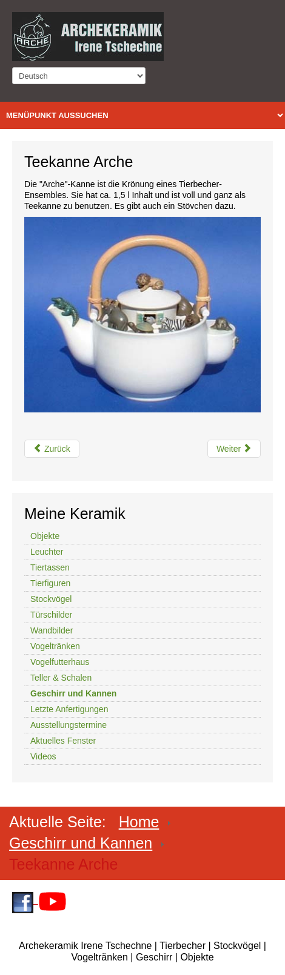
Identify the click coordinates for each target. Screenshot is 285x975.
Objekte (44, 536)
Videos (43, 756)
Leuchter (46, 552)
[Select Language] (79, 75)
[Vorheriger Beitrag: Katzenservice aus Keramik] (51, 449)
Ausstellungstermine (68, 725)
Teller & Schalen (61, 677)
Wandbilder (51, 630)
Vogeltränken (55, 646)
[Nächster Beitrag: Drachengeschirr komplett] (234, 449)
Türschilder (51, 615)
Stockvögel (51, 599)
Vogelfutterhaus (59, 662)
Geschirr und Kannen (73, 693)
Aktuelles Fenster (63, 740)
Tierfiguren (50, 583)
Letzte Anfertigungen (69, 709)
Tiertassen (50, 567)
